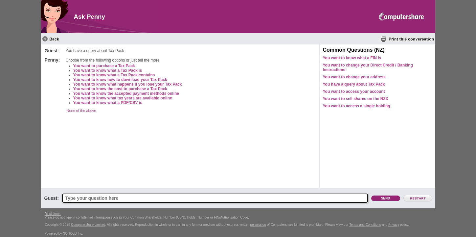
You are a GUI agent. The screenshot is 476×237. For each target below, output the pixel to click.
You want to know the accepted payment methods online (126, 93)
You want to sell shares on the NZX (355, 98)
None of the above (81, 111)
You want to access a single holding (356, 106)
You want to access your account (354, 91)
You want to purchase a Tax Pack (104, 66)
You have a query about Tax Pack (354, 84)
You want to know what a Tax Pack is (107, 70)
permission (258, 224)
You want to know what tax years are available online (122, 98)
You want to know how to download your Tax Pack (120, 79)
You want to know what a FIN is (352, 58)
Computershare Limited (88, 224)
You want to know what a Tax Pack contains (114, 75)
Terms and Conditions (365, 224)
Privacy (393, 224)
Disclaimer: (53, 214)
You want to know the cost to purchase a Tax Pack (120, 89)
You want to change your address (354, 77)
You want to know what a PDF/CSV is (107, 102)
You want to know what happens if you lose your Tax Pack (127, 84)
